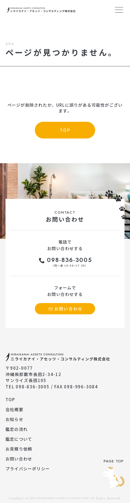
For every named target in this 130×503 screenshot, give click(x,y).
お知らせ (14, 419)
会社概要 (14, 409)
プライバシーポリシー (27, 468)
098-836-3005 (69, 262)
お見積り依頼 (18, 449)
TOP (10, 399)
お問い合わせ (18, 459)
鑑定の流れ (16, 429)
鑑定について (18, 439)
